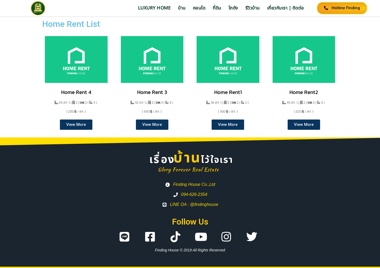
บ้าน (182, 8)
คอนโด (199, 8)
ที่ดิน (217, 8)
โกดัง (233, 8)
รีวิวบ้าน (252, 8)
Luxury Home (154, 8)
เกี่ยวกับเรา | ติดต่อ (285, 8)
